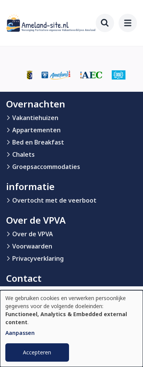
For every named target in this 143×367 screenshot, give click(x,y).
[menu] (128, 23)
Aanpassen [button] (20, 332)
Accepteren (37, 352)
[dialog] (71, 328)
